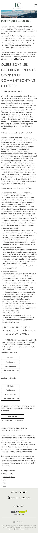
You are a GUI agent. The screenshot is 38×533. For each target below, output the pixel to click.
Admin (34, 527)
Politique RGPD (18, 59)
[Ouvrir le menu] (36, 5)
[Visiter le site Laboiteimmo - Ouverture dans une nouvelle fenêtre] (19, 522)
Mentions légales (25, 527)
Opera (5, 483)
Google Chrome (9, 471)
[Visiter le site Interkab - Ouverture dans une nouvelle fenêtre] (19, 512)
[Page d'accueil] (18, 5)
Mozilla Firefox (8, 474)
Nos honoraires (6, 527)
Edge (4, 486)
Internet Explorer (9, 477)
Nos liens (11, 529)
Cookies (27, 529)
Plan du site (15, 527)
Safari (5, 480)
